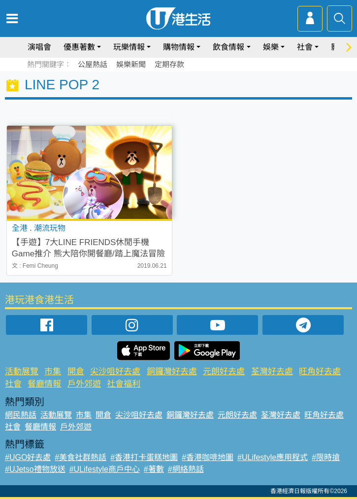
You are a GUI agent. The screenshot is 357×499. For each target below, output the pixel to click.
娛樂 (271, 47)
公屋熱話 (92, 64)
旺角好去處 (320, 371)
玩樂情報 (129, 47)
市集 (52, 371)
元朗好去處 (224, 371)
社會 (305, 47)
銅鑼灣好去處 (172, 371)
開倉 (75, 371)
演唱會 (39, 47)
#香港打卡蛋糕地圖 (144, 457)
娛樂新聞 (131, 64)
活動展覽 (21, 371)
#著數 (154, 469)
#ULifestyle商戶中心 (104, 469)
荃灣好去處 (272, 371)
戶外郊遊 (84, 384)
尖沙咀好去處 (115, 371)
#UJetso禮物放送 (35, 469)
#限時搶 (326, 457)
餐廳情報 (44, 384)
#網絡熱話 (186, 469)
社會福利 (123, 384)
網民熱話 (20, 415)
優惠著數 (79, 47)
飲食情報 (228, 47)
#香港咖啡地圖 (207, 457)
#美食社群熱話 (80, 457)
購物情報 (179, 47)
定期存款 (169, 64)
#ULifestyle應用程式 (272, 457)
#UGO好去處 (28, 457)
